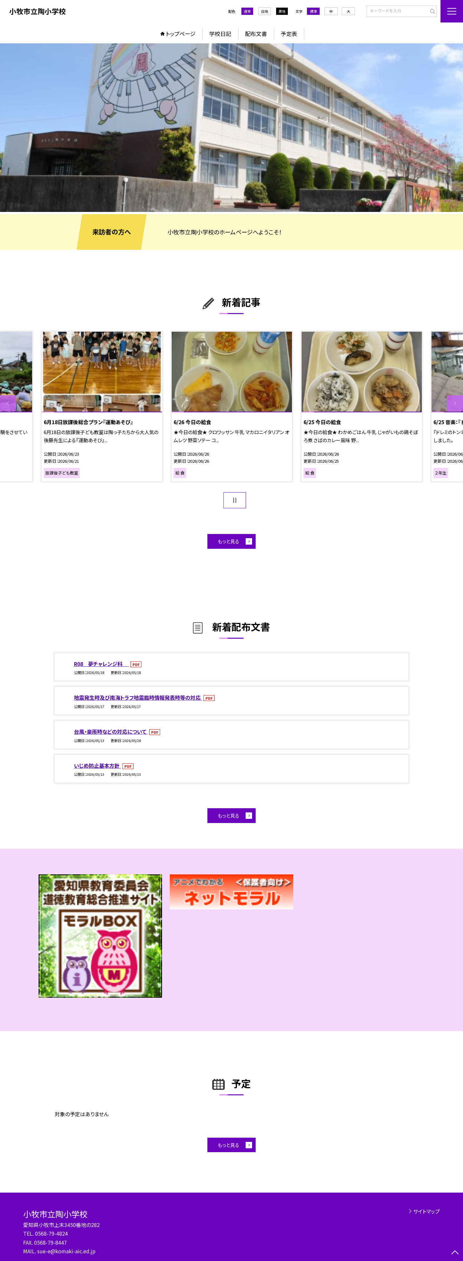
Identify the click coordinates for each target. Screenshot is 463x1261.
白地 (264, 11)
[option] (231, 127)
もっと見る (228, 541)
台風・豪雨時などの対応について (111, 731)
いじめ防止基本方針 (97, 765)
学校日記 (220, 34)
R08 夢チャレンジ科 (101, 664)
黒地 (282, 11)
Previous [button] (8, 403)
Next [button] (455, 403)
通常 (247, 11)
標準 (313, 11)
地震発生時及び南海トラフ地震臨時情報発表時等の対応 (138, 697)
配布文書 (256, 34)
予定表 (289, 34)
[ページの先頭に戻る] (455, 1253)
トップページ (180, 34)
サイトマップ (426, 1211)
